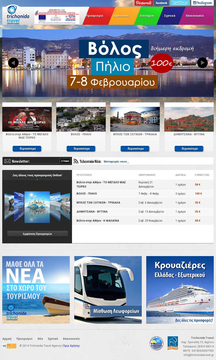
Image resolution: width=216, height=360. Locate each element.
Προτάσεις (121, 15)
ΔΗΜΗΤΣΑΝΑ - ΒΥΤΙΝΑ (189, 134)
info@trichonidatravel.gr (199, 355)
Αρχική (6, 338)
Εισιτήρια (147, 15)
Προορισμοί (94, 15)
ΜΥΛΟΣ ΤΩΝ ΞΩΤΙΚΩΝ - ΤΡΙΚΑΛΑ (135, 134)
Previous (13, 63)
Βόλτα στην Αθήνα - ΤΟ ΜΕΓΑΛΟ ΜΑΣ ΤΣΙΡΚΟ (27, 136)
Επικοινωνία (195, 15)
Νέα (40, 338)
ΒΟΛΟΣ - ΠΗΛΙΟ (81, 134)
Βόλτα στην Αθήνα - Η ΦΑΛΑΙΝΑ (97, 220)
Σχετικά (169, 15)
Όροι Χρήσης (71, 345)
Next (202, 63)
